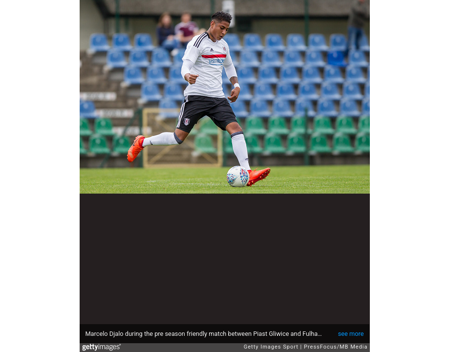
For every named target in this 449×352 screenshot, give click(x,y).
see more (351, 333)
